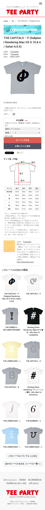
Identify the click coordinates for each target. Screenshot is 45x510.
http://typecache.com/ (25, 262)
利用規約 (22, 479)
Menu (41, 2)
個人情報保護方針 (35, 479)
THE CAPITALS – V (33, 294)
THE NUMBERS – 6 (33, 421)
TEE (13, 21)
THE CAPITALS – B (11, 387)
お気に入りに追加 (22, 146)
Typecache (14, 52)
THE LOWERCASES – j (11, 421)
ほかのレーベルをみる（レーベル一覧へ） (23, 464)
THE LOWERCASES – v (33, 447)
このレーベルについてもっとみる (22, 456)
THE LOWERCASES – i (11, 447)
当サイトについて (10, 479)
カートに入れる (22, 140)
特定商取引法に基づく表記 (16, 483)
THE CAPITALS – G (33, 361)
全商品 (6, 21)
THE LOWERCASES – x (11, 361)
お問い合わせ (34, 483)
